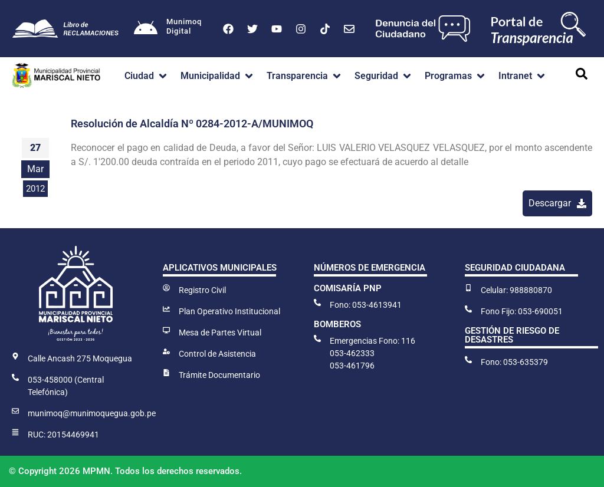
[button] (147, 76)
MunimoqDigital (184, 26)
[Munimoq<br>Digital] (145, 29)
